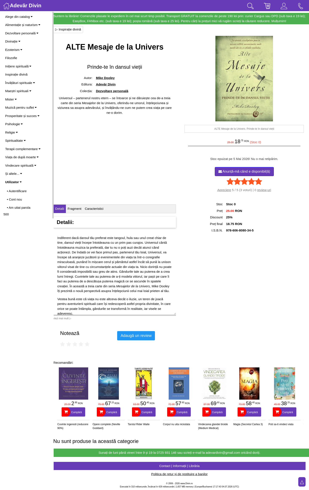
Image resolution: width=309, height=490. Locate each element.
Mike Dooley (108, 78)
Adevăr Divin (109, 84)
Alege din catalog (19, 16)
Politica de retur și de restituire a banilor (181, 474)
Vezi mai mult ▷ (66, 318)
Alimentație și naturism (22, 25)
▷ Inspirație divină (72, 29)
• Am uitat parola (18, 207)
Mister (11, 99)
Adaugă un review (139, 335)
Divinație (12, 41)
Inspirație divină (16, 74)
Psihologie (14, 124)
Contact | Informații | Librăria (181, 466)
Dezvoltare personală (21, 33)
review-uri (265, 190)
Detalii (63, 208)
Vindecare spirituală (20, 165)
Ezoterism (13, 50)
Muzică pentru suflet (21, 107)
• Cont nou (14, 199)
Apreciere (225, 190)
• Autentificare (17, 191)
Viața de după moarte (22, 157)
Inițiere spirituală (18, 66)
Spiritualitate (15, 140)
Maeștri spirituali (18, 91)
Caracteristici (98, 208)
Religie (11, 132)
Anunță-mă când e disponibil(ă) (245, 171)
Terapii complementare (23, 149)
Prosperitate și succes (22, 116)
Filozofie (11, 58)
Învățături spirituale (20, 83)
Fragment (78, 208)
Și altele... (13, 173)
